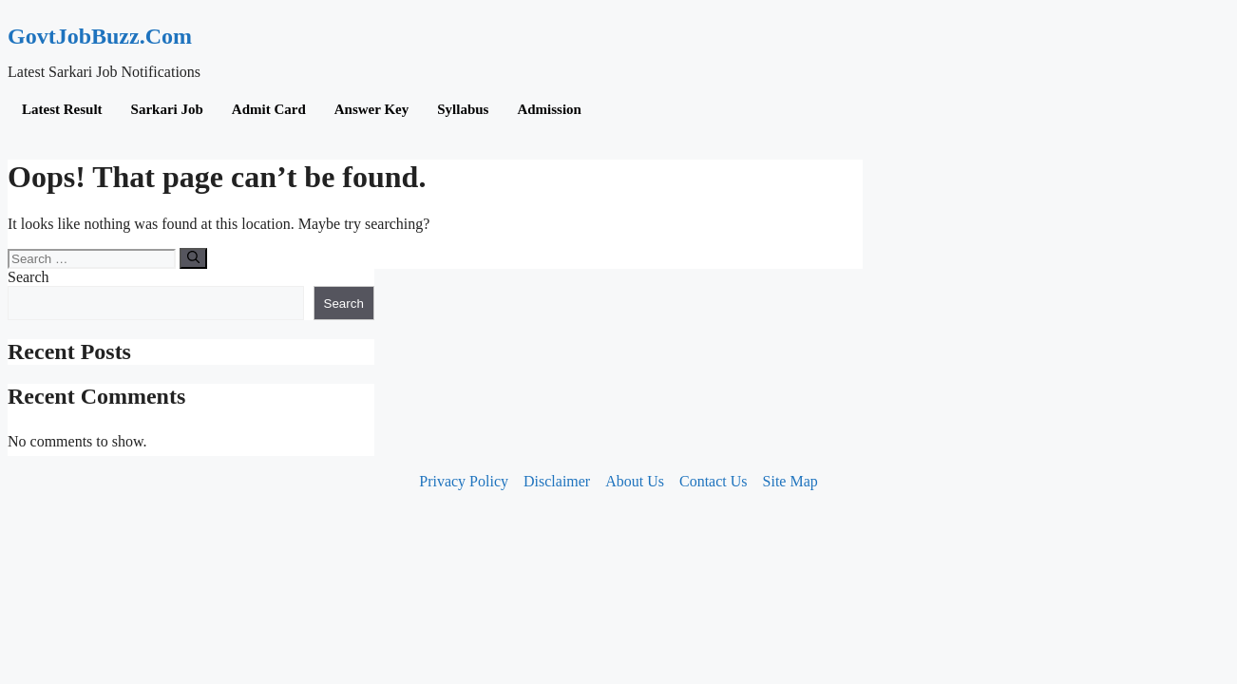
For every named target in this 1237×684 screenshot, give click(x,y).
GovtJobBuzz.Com (100, 36)
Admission (549, 109)
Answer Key (371, 109)
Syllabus (462, 109)
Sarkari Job (167, 109)
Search (28, 277)
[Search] (193, 258)
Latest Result (62, 109)
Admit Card (269, 109)
